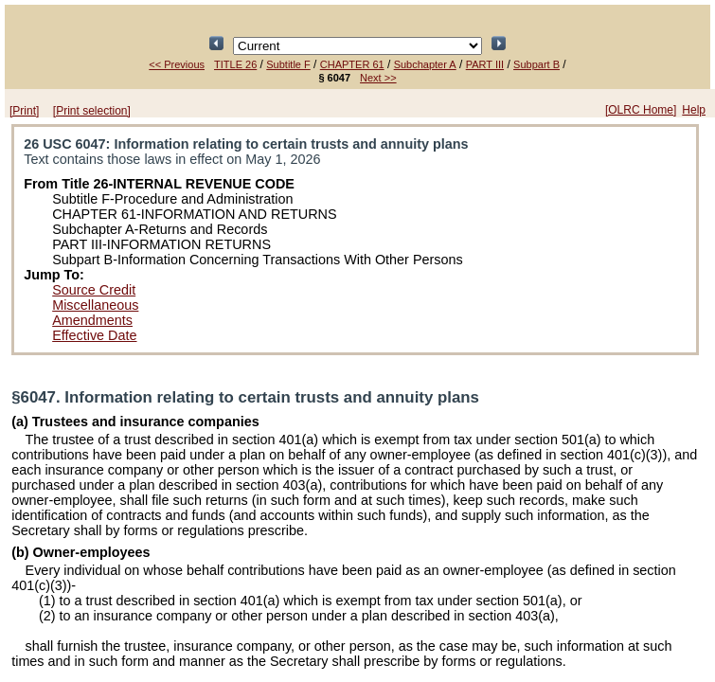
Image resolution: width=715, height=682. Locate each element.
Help (694, 110)
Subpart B (536, 64)
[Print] (24, 110)
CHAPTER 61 (352, 64)
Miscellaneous (95, 305)
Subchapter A (425, 64)
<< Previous (177, 64)
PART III (485, 64)
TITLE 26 (235, 64)
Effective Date (94, 335)
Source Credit (93, 289)
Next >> (378, 77)
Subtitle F (288, 64)
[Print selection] (92, 110)
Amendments (92, 320)
